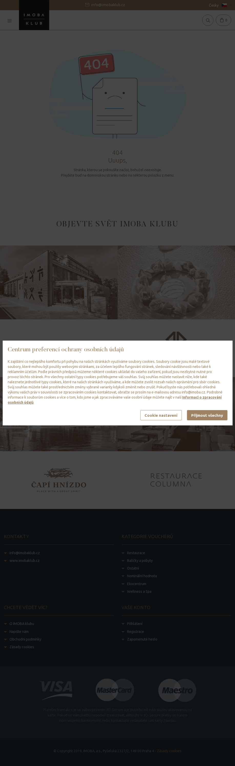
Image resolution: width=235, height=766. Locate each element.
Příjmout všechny (207, 415)
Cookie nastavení (161, 415)
